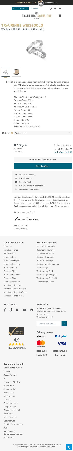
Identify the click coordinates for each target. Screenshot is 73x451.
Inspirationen (9, 396)
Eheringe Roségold (12, 264)
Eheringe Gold (10, 257)
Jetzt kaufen (41, 166)
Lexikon (7, 399)
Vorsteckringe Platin (45, 281)
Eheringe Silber (10, 271)
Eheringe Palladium (12, 274)
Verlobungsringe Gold (13, 285)
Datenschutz (9, 421)
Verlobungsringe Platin (14, 296)
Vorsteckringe (10, 253)
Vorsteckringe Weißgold (46, 274)
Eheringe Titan (10, 278)
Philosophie (9, 392)
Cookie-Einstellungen (13, 424)
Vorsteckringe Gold (44, 271)
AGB (6, 428)
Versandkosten (50, 444)
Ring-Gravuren (10, 406)
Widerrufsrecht (10, 417)
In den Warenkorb (63, 152)
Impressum (9, 437)
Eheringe (8, 246)
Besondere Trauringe (45, 250)
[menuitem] (19, 246)
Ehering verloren (11, 403)
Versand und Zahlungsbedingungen (13, 432)
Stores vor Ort (10, 389)
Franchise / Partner (12, 382)
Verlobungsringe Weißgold (15, 288)
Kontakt (7, 371)
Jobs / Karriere (10, 375)
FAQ (5, 378)
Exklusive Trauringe (45, 253)
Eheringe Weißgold (12, 260)
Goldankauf (9, 385)
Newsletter (8, 413)
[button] (69, 447)
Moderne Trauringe (44, 260)
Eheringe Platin (10, 267)
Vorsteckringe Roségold (46, 278)
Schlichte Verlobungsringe (47, 264)
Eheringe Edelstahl (12, 281)
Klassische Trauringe (45, 246)
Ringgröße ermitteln (12, 410)
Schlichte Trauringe (44, 257)
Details (9, 81)
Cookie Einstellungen (13, 368)
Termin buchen (20, 8)
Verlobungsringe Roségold (15, 292)
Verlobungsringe (11, 250)
